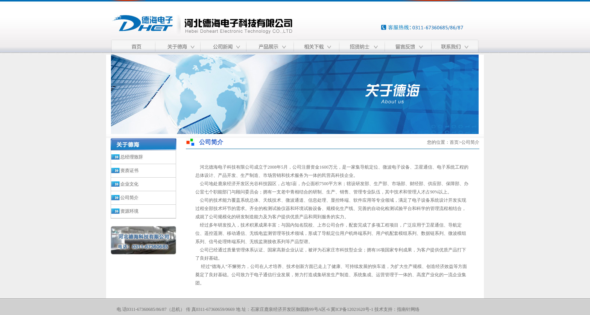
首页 (454, 142)
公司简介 (129, 197)
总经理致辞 (131, 157)
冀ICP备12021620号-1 (352, 309)
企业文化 (129, 184)
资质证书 (129, 170)
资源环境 (129, 211)
